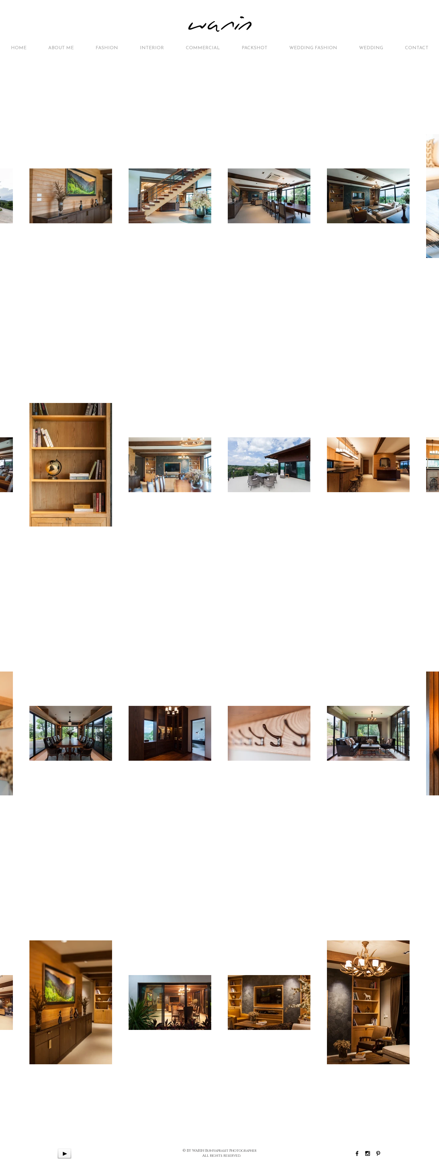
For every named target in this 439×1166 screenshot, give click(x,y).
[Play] (64, 1153)
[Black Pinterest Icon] (378, 1153)
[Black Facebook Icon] (357, 1153)
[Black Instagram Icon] (367, 1153)
